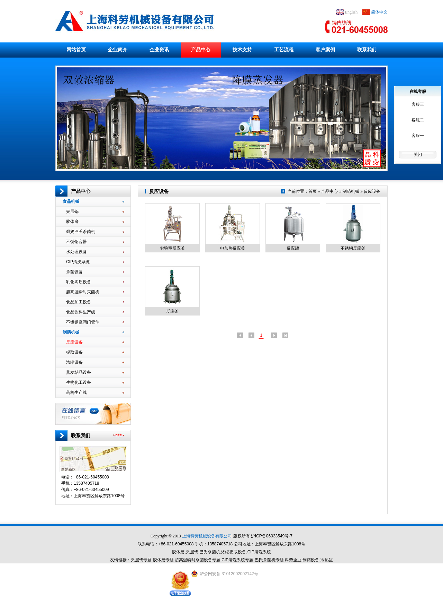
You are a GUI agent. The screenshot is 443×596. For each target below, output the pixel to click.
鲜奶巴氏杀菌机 (95, 231)
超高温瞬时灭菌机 (95, 292)
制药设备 (310, 560)
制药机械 (93, 332)
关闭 (418, 154)
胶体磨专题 (163, 560)
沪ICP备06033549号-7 (271, 536)
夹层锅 (95, 211)
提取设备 (95, 352)
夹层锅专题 (141, 560)
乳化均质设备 (95, 282)
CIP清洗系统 (95, 262)
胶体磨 (95, 221)
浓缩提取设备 (233, 552)
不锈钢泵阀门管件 (95, 322)
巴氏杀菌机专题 (269, 560)
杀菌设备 (95, 272)
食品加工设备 (95, 302)
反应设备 (95, 342)
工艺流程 (283, 49)
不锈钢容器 (95, 242)
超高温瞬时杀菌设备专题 (197, 560)
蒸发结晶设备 (95, 372)
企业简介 (117, 49)
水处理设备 (95, 252)
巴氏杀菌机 (209, 552)
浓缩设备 (95, 362)
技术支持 (242, 49)
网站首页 (76, 49)
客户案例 (325, 49)
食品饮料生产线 (95, 312)
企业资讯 (159, 49)
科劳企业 (293, 560)
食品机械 (93, 201)
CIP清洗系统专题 (237, 560)
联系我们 (367, 49)
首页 (312, 191)
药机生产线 (95, 392)
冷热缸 (326, 560)
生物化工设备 (95, 382)
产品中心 (200, 49)
